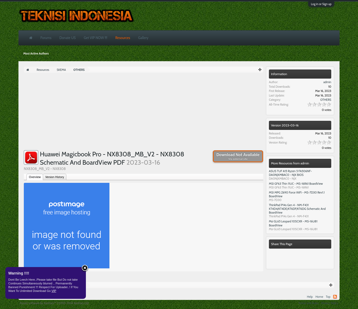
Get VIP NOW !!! (95, 38)
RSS (335, 297)
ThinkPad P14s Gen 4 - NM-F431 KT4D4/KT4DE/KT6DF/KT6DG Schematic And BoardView (297, 208)
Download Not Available (238, 156)
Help (310, 297)
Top (328, 297)
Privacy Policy (329, 303)
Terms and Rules (308, 303)
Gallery (143, 38)
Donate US (67, 38)
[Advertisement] (143, 112)
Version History (54, 177)
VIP (53, 290)
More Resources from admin (290, 163)
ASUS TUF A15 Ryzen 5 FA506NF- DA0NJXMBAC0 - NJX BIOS (290, 173)
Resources (122, 38)
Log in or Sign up (321, 4)
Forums (45, 38)
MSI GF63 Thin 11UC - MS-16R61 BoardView (296, 184)
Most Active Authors (36, 53)
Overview (35, 177)
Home (319, 297)
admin (327, 82)
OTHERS (325, 100)
